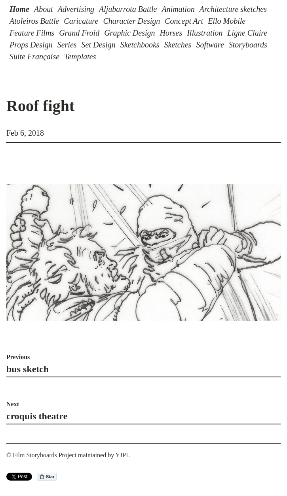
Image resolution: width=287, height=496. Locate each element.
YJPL (123, 455)
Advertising (76, 9)
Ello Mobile (226, 21)
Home (19, 9)
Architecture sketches (233, 9)
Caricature (81, 21)
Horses (171, 32)
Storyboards (248, 44)
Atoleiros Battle (34, 21)
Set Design (99, 44)
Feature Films (32, 32)
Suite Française (34, 56)
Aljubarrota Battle (128, 9)
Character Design (131, 21)
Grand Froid (79, 32)
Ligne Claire (247, 32)
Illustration (204, 32)
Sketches (178, 44)
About (43, 9)
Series (67, 44)
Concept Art (184, 21)
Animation (178, 9)
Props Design (31, 44)
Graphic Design (129, 32)
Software (210, 44)
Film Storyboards (35, 455)
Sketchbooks (140, 44)
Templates (80, 56)
